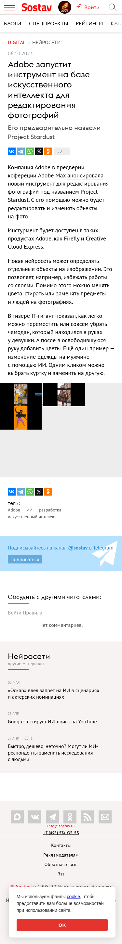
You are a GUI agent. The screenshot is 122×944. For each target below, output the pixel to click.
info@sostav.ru (61, 825)
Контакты (61, 845)
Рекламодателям (60, 855)
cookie (73, 896)
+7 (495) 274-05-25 (61, 832)
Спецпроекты (48, 23)
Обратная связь (61, 864)
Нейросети (29, 656)
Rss (61, 874)
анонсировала (85, 175)
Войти (14, 612)
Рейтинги (89, 23)
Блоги (12, 23)
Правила (32, 612)
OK (62, 925)
